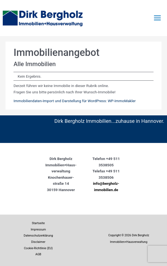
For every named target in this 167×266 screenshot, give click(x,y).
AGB (38, 254)
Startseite (38, 223)
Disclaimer (38, 242)
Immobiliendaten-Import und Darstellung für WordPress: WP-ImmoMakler (74, 101)
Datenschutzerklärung (38, 235)
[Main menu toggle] (157, 18)
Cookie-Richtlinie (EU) (38, 248)
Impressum (38, 229)
